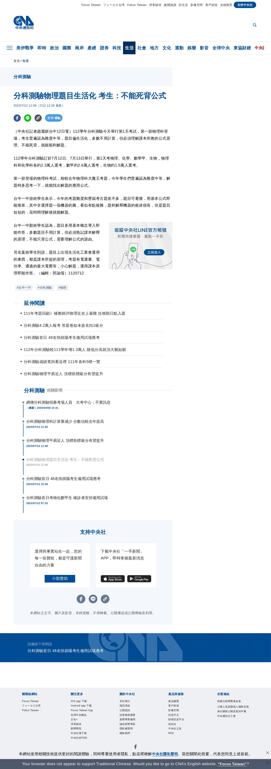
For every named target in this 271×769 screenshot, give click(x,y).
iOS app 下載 (80, 701)
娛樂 (191, 48)
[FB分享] (17, 118)
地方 (154, 48)
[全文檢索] (255, 25)
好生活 (183, 4)
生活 (129, 48)
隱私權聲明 (127, 731)
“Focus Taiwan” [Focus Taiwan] (232, 764)
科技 (116, 48)
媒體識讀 (170, 4)
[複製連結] (39, 118)
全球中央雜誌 (80, 716)
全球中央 (221, 48)
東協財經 (242, 48)
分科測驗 (34, 390)
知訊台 (173, 726)
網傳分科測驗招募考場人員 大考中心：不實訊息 (68, 402)
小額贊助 (60, 578)
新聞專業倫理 (129, 721)
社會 (141, 48)
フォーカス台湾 (114, 4)
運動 (179, 48)
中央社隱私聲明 (165, 754)
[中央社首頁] (24, 23)
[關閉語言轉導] (267, 763)
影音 (204, 48)
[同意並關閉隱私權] (267, 753)
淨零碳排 (155, 4)
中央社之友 (176, 731)
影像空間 (197, 4)
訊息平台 (174, 716)
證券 (104, 48)
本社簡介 (126, 701)
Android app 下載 (83, 706)
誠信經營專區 (129, 726)
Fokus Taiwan (137, 4)
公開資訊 (126, 711)
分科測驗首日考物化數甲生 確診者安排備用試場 (67, 498)
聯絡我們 (126, 736)
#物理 (62, 287)
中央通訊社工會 (228, 722)
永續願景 (226, 4)
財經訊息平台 (177, 721)
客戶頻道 (211, 4)
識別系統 (126, 706)
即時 (41, 48)
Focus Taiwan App (83, 711)
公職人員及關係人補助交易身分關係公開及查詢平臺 (232, 712)
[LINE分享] (28, 118)
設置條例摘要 (129, 716)
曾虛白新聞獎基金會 (231, 701)
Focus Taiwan (91, 4)
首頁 (17, 61)
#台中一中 (24, 287)
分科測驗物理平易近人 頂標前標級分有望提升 (65, 440)
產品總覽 (174, 701)
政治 (54, 48)
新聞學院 (77, 731)
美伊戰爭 (25, 48)
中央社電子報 (80, 736)
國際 (66, 48)
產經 (91, 48)
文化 (166, 48)
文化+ (75, 721)
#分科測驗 (45, 287)
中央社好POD (80, 741)
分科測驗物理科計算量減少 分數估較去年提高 (65, 421)
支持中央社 (245, 5)
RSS (171, 736)
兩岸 (79, 48)
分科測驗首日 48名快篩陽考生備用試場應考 (63, 479)
